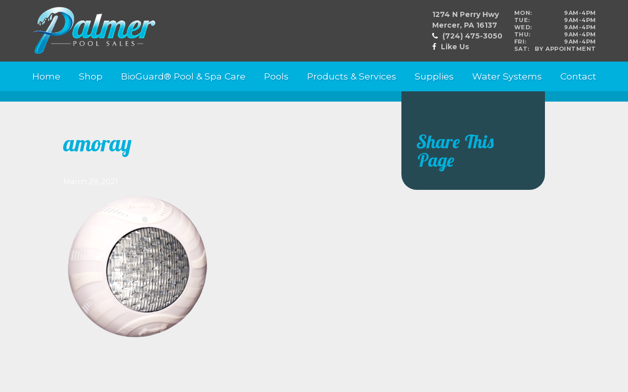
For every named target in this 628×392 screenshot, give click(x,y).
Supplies (434, 76)
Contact (578, 76)
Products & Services (351, 76)
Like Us (455, 46)
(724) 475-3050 (472, 36)
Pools (276, 76)
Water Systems (507, 76)
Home (46, 76)
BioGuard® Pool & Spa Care (183, 76)
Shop (91, 76)
